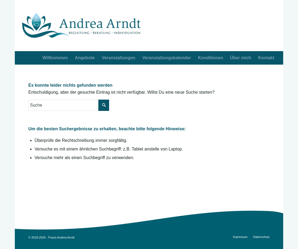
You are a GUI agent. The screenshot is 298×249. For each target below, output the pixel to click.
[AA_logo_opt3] (81, 25)
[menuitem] (266, 58)
